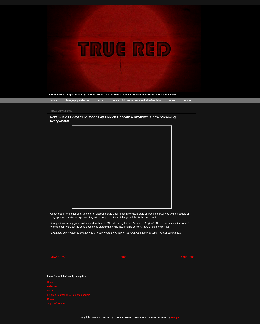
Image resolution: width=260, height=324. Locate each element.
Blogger (175, 317)
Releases (52, 286)
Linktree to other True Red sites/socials (68, 294)
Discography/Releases (77, 100)
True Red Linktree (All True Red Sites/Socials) (135, 100)
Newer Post (57, 257)
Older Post (186, 257)
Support (188, 100)
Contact (172, 100)
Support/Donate (56, 303)
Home (54, 100)
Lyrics (99, 100)
